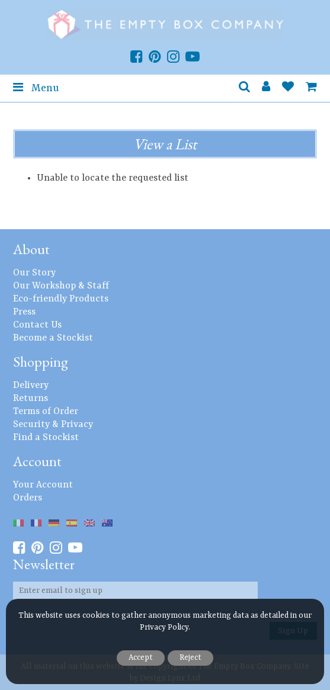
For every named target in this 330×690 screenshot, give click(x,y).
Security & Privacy (53, 424)
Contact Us (37, 325)
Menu (36, 87)
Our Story (34, 273)
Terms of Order (45, 411)
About (31, 249)
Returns (30, 398)
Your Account (43, 485)
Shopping (40, 361)
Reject (190, 657)
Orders (27, 498)
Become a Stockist (53, 338)
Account (37, 461)
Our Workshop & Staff (61, 286)
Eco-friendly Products (60, 299)
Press (24, 312)
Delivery (31, 385)
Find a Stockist (46, 437)
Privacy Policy (164, 627)
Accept (141, 657)
